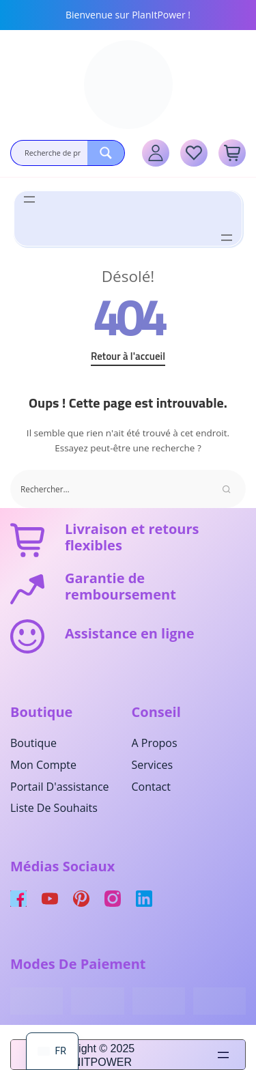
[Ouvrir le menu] (29, 199)
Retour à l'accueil (128, 356)
